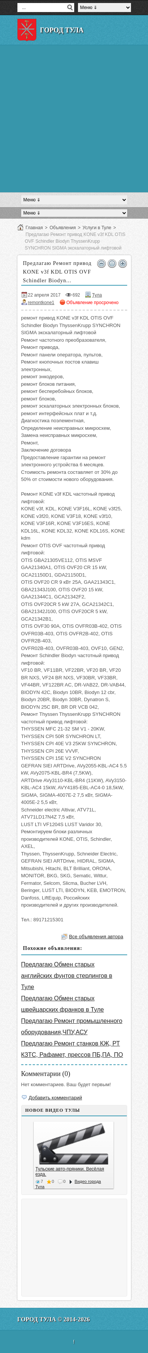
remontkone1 (41, 302)
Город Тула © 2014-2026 (53, 1319)
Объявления (63, 227)
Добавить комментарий (55, 1097)
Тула (97, 295)
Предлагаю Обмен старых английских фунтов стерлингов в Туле (66, 975)
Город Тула (62, 30)
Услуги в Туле (97, 227)
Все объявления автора (96, 936)
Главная (34, 227)
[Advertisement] (74, 118)
